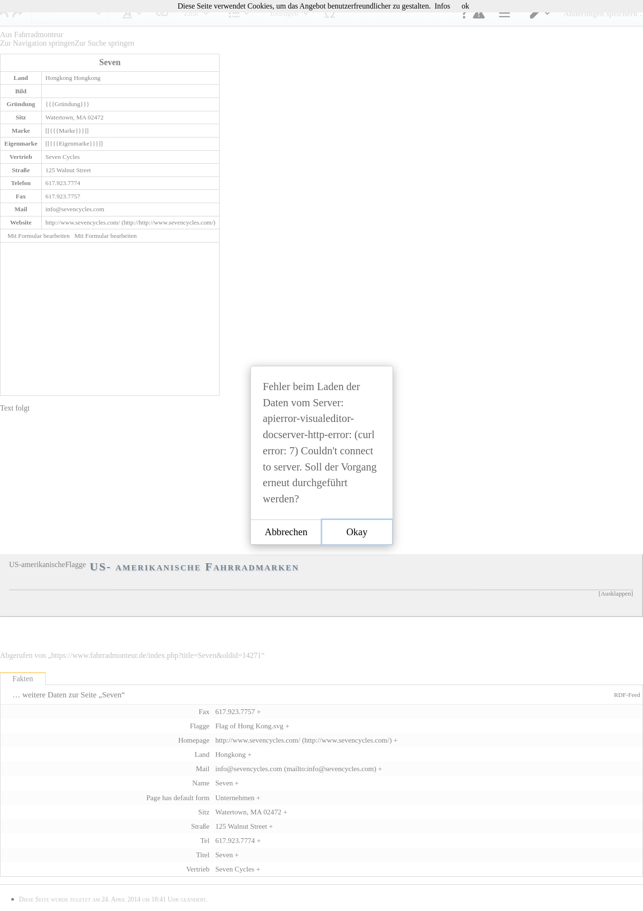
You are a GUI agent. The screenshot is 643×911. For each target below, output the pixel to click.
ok (465, 6)
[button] (286, 532)
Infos (442, 6)
